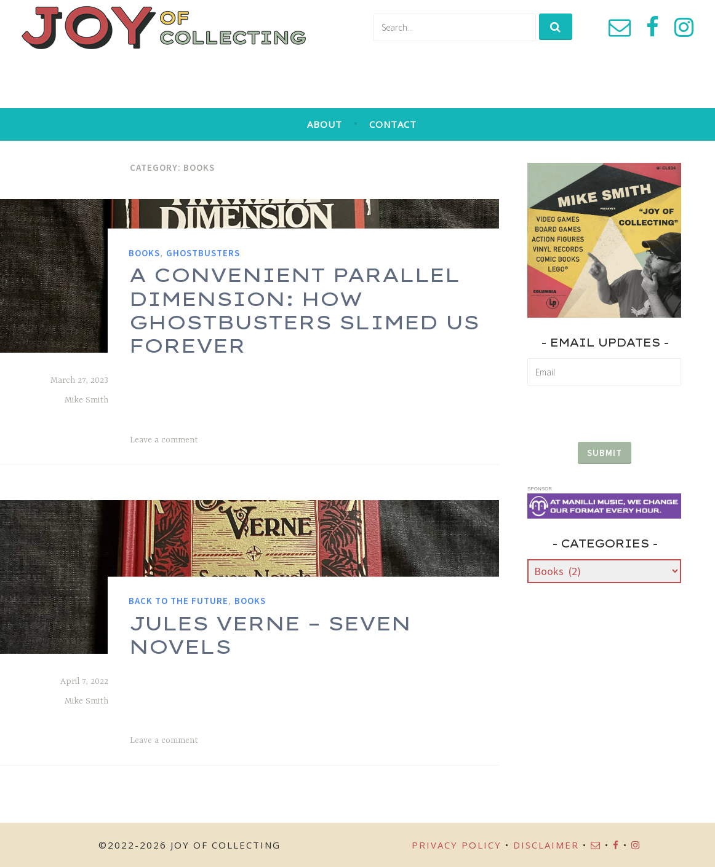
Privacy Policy (456, 845)
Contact (393, 124)
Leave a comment (164, 440)
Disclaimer (546, 845)
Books (144, 253)
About (324, 124)
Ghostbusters (203, 253)
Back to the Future (178, 600)
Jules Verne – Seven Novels (269, 634)
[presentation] (604, 408)
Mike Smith (86, 400)
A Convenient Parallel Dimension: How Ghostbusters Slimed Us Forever (304, 310)
